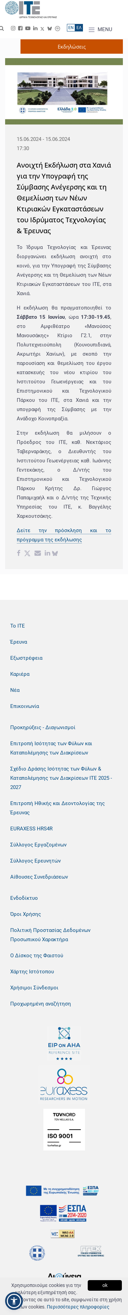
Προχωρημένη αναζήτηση (40, 1004)
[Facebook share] (18, 554)
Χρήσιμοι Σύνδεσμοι (34, 988)
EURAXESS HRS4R (31, 829)
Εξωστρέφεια (26, 658)
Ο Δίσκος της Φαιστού (36, 955)
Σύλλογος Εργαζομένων (38, 845)
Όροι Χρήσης (25, 914)
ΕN (71, 27)
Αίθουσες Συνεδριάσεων (39, 877)
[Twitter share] (27, 554)
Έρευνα (18, 642)
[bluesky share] (55, 554)
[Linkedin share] (47, 554)
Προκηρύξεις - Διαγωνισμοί (42, 727)
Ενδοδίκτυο (24, 898)
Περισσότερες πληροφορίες (78, 1307)
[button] (14, 1301)
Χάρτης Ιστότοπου (32, 972)
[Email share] (37, 554)
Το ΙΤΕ (17, 626)
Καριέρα (19, 674)
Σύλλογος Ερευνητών (35, 861)
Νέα (14, 690)
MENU (100, 29)
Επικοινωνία (24, 706)
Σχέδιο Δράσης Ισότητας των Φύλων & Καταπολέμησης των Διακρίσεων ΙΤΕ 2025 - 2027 (61, 778)
